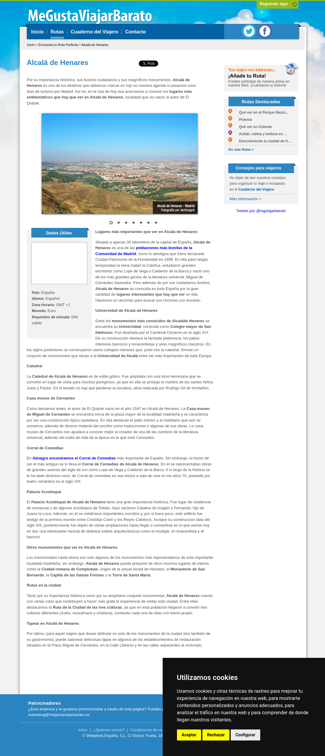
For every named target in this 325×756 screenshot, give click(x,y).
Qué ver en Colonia (250, 127)
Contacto (135, 31)
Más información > (246, 199)
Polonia (240, 120)
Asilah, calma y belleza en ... (257, 134)
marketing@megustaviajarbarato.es (59, 714)
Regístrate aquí (274, 3)
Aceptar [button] (189, 734)
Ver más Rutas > (241, 149)
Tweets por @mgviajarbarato (261, 211)
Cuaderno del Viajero (94, 31)
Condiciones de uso (147, 730)
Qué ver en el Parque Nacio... (258, 112)
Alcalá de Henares (94, 45)
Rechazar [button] (216, 734)
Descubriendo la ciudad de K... (259, 141)
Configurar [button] (245, 734)
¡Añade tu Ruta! (247, 76)
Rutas (57, 31)
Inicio (37, 31)
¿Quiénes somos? (109, 730)
